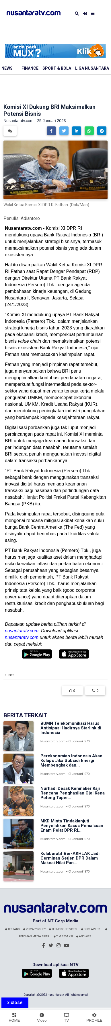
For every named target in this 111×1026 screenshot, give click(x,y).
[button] (51, 130)
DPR (10, 675)
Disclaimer (90, 929)
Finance (30, 68)
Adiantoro (30, 218)
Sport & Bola (56, 68)
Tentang (12, 929)
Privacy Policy (34, 929)
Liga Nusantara (92, 68)
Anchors (83, 936)
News (7, 68)
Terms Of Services (63, 929)
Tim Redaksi (63, 936)
